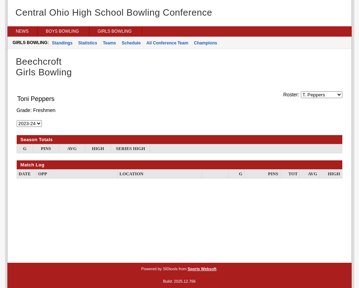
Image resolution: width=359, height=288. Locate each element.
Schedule (131, 43)
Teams (109, 43)
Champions (205, 43)
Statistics (87, 43)
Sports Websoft (202, 269)
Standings (62, 43)
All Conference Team (167, 43)
